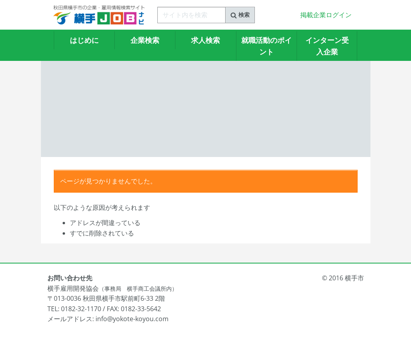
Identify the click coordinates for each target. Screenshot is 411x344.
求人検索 (205, 40)
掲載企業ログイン (326, 14)
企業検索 (144, 40)
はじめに (84, 40)
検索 (240, 14)
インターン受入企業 (327, 45)
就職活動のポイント (266, 45)
